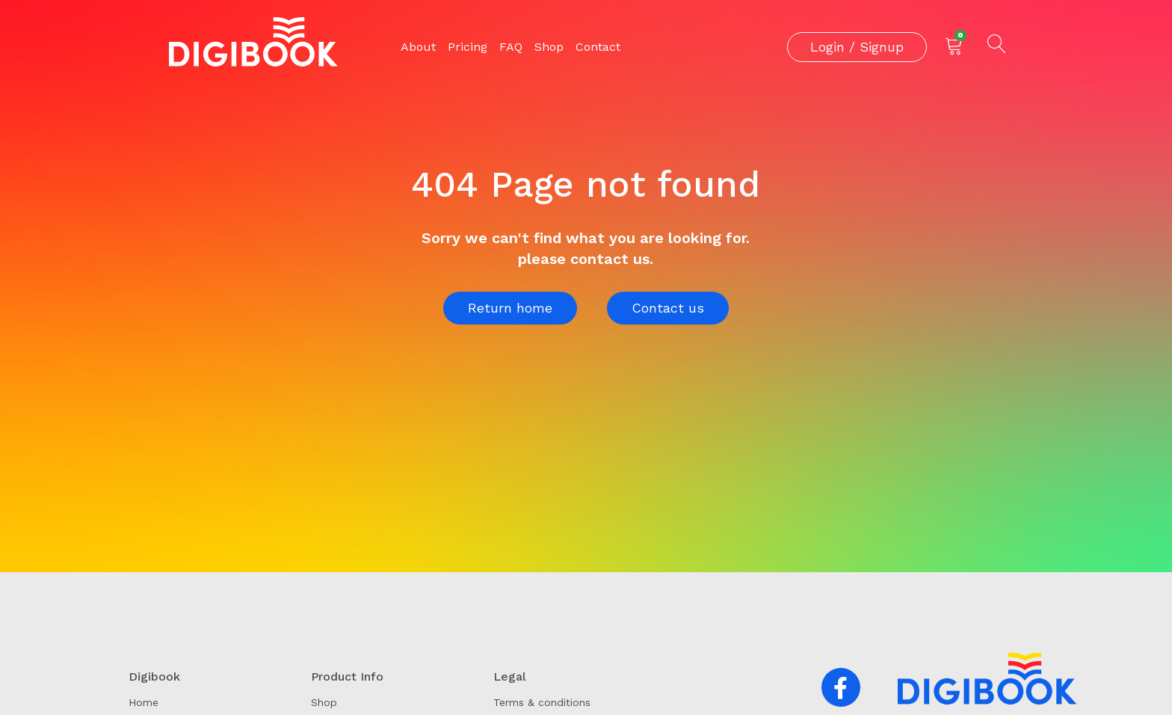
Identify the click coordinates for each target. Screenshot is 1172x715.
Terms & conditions (541, 702)
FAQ (510, 47)
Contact (598, 47)
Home (143, 702)
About (418, 47)
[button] (840, 687)
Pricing (467, 47)
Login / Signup (857, 47)
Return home (510, 308)
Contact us (668, 308)
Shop (549, 47)
